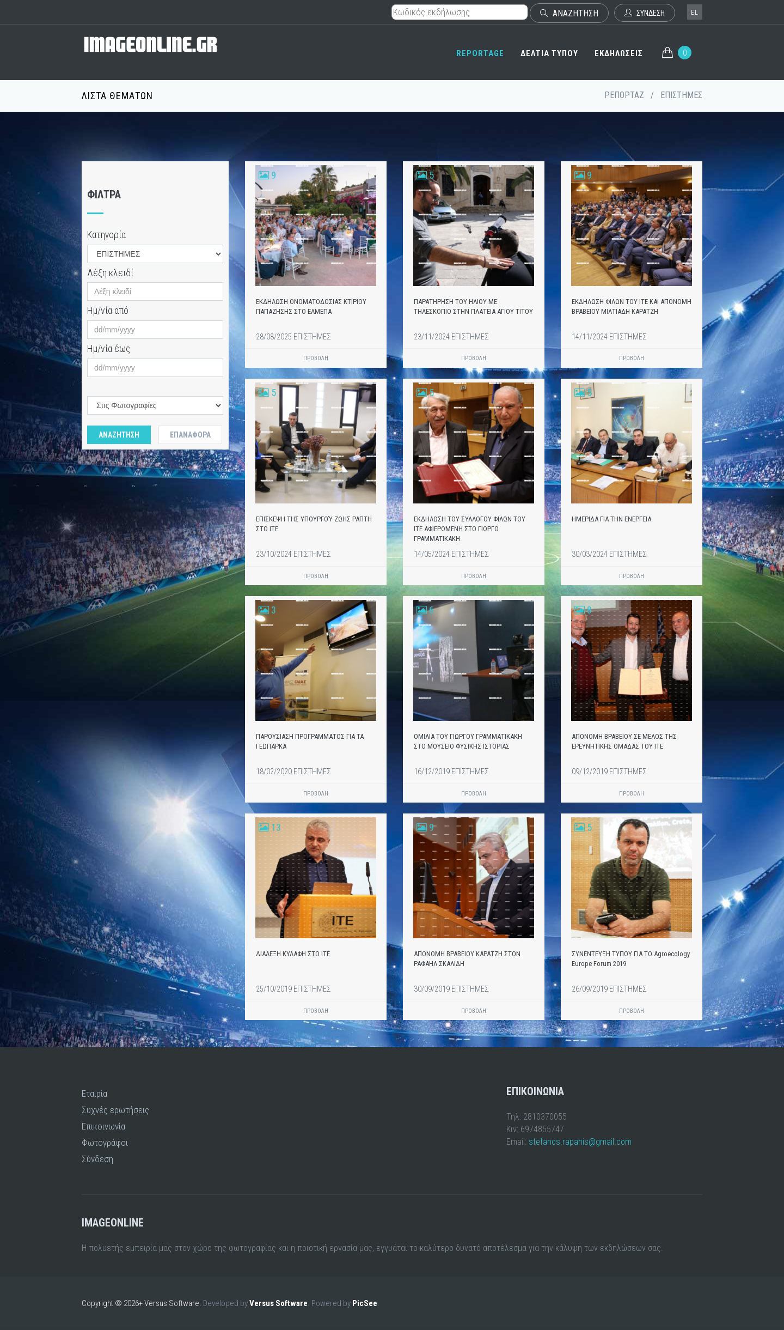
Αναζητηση (119, 434)
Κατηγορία (106, 234)
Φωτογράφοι (105, 1142)
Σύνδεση (97, 1158)
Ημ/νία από (107, 310)
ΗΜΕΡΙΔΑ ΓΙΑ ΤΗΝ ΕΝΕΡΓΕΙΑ (611, 519)
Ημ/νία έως (108, 348)
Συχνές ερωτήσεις (115, 1109)
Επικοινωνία (103, 1126)
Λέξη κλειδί (110, 272)
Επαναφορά (190, 434)
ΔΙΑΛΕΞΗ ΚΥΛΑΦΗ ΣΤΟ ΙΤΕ (293, 954)
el (695, 12)
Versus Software (278, 1303)
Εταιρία (94, 1093)
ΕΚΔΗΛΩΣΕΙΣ (619, 53)
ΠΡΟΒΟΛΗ (315, 358)
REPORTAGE (480, 53)
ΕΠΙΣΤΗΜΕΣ (681, 95)
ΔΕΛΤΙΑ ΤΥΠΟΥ (549, 53)
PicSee (364, 1303)
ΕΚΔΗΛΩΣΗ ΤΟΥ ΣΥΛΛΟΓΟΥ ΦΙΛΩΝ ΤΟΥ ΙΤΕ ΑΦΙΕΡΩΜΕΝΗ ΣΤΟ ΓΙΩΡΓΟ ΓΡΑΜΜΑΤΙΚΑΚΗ (469, 529)
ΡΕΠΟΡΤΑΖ (624, 95)
